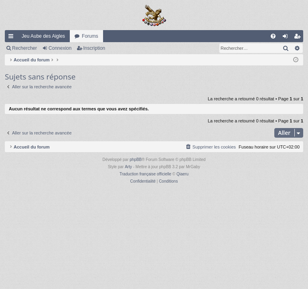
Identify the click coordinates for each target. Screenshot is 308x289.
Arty (128, 167)
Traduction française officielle (145, 174)
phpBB (136, 159)
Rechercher (24, 48)
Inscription (94, 48)
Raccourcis (12, 37)
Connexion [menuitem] (287, 37)
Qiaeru (182, 174)
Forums (90, 36)
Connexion (60, 48)
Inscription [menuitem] (299, 37)
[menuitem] (273, 36)
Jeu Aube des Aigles (43, 36)
